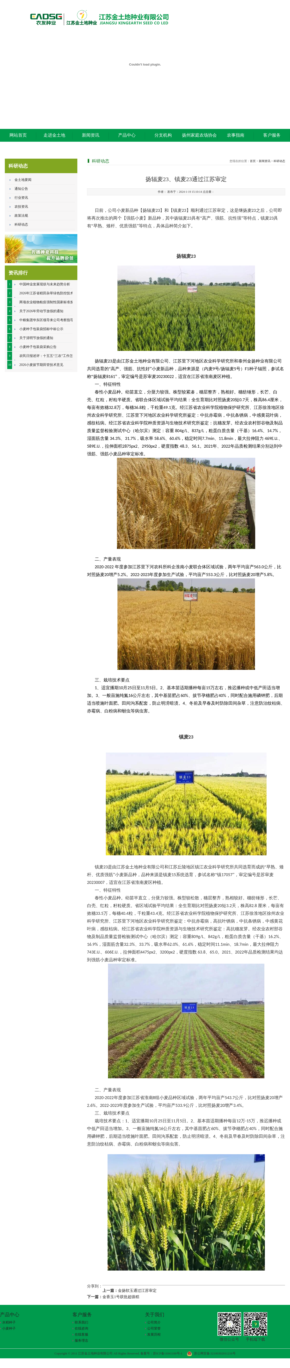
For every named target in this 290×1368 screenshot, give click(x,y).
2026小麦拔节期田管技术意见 (41, 365)
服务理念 (81, 1340)
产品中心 (127, 135)
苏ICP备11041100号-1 (167, 1353)
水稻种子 (9, 1322)
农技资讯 (21, 206)
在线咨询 (81, 1328)
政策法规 (21, 215)
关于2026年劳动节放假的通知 (41, 311)
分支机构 (163, 135)
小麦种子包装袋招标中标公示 (41, 329)
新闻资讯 (90, 135)
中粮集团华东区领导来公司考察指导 (46, 320)
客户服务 (272, 135)
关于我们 (154, 1314)
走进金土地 (54, 135)
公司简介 (154, 1322)
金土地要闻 (22, 180)
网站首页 (18, 135)
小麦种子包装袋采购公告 (38, 347)
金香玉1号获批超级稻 (120, 1297)
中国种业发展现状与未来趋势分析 (44, 284)
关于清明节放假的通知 (36, 338)
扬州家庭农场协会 (199, 135)
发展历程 (154, 1334)
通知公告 (21, 189)
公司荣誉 (154, 1328)
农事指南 (235, 135)
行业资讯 (21, 198)
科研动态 (21, 224)
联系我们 (81, 1322)
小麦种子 (9, 1328)
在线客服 (81, 1334)
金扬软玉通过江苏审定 (137, 1290)
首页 (253, 161)
